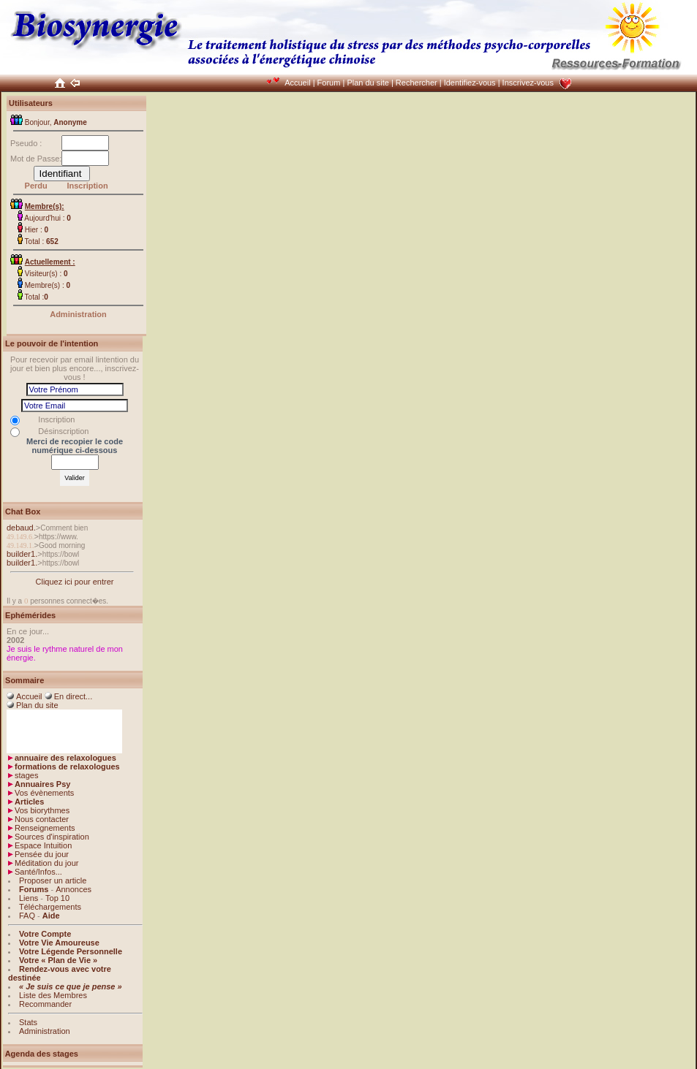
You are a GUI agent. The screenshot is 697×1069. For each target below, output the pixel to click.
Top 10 (57, 898)
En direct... (73, 696)
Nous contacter (42, 819)
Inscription (87, 185)
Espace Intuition (43, 845)
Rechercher (416, 82)
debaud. (21, 527)
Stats (28, 1022)
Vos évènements (44, 792)
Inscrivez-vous (528, 82)
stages (26, 775)
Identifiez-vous (470, 82)
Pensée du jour (42, 854)
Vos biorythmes (42, 810)
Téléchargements (50, 906)
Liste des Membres (53, 995)
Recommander (45, 1004)
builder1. (22, 553)
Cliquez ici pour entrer (75, 581)
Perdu (36, 185)
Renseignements (45, 827)
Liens (28, 898)
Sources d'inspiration (52, 836)
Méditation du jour (46, 863)
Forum (329, 82)
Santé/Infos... (38, 871)
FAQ (27, 915)
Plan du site (367, 82)
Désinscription (63, 431)
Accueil (297, 82)
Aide (51, 915)
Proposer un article (52, 880)
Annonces (73, 889)
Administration (78, 314)
